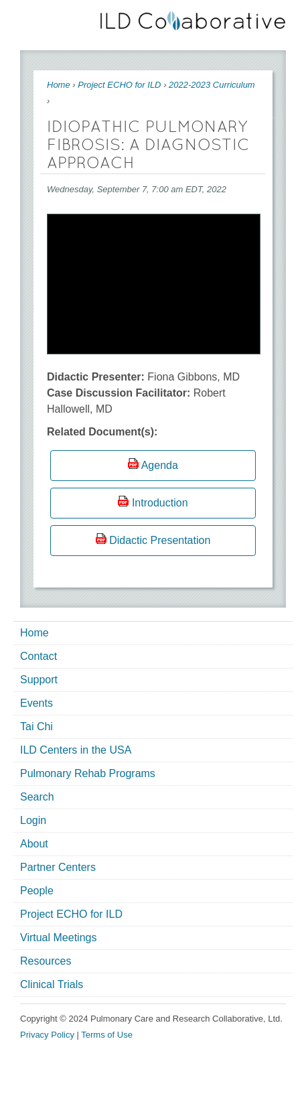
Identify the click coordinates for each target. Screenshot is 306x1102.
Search (37, 797)
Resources (45, 961)
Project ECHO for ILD (119, 85)
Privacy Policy (47, 1035)
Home (58, 85)
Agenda (159, 465)
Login (33, 820)
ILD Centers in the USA (75, 750)
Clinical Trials (51, 984)
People (37, 890)
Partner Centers (58, 867)
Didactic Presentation (159, 540)
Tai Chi (36, 726)
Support (39, 679)
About (34, 843)
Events (36, 703)
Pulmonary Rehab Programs (87, 773)
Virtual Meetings (58, 937)
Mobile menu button (30, 18)
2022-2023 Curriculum (212, 85)
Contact (38, 656)
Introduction (160, 502)
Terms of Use (107, 1035)
